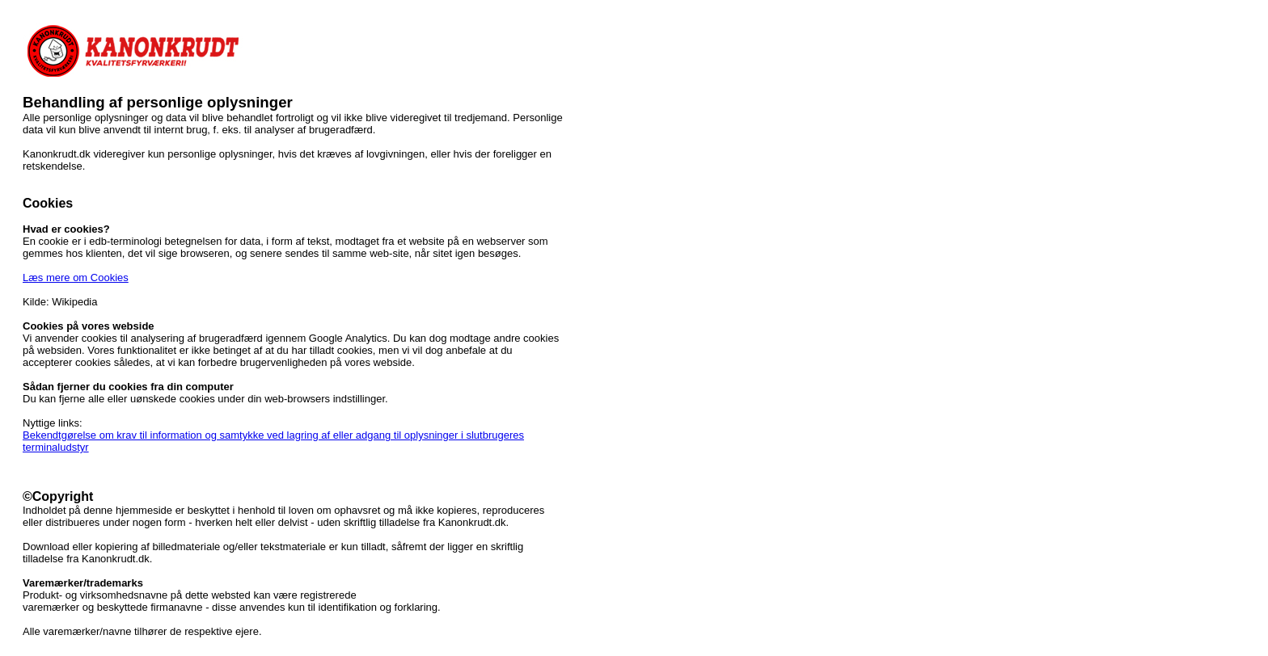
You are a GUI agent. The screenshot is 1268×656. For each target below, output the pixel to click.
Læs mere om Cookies (76, 277)
